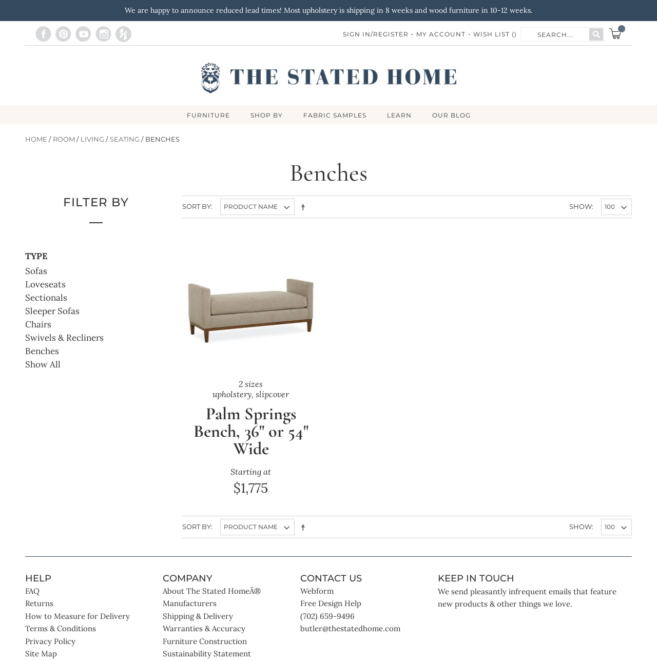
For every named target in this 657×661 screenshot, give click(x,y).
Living (92, 139)
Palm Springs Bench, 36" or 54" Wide (251, 431)
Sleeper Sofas (52, 311)
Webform (317, 591)
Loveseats (45, 284)
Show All (43, 364)
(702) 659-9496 (327, 616)
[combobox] (555, 34)
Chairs (38, 324)
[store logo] (328, 78)
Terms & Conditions (60, 628)
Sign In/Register (376, 34)
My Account (441, 34)
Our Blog (451, 115)
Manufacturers (190, 603)
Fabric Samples (334, 115)
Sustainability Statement (207, 653)
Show (580, 206)
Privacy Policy (50, 641)
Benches (42, 351)
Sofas (36, 271)
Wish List (495, 34)
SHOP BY (266, 115)
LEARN (399, 115)
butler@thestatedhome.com (350, 628)
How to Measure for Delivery (77, 616)
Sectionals (46, 297)
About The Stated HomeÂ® (212, 591)
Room (64, 139)
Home (36, 139)
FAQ (32, 591)
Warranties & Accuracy (204, 628)
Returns (39, 603)
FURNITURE (208, 115)
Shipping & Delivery (198, 616)
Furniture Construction (205, 641)
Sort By (196, 206)
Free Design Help (330, 603)
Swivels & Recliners (64, 337)
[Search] (596, 34)
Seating (125, 139)
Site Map (41, 653)
